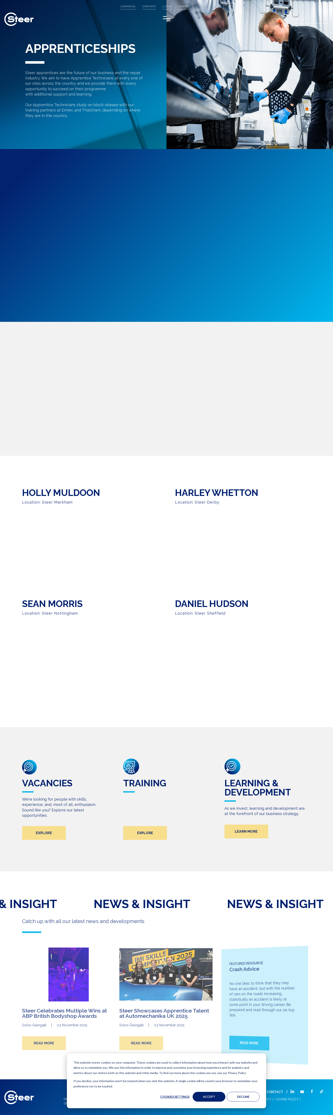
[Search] (310, 20)
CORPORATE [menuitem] (149, 6)
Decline (243, 1096)
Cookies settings (174, 1096)
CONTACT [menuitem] (275, 1092)
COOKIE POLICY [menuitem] (286, 1099)
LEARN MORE (246, 851)
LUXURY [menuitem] (167, 6)
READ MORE (44, 1060)
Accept (209, 1096)
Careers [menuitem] (183, 6)
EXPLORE (44, 853)
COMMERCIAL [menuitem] (128, 6)
